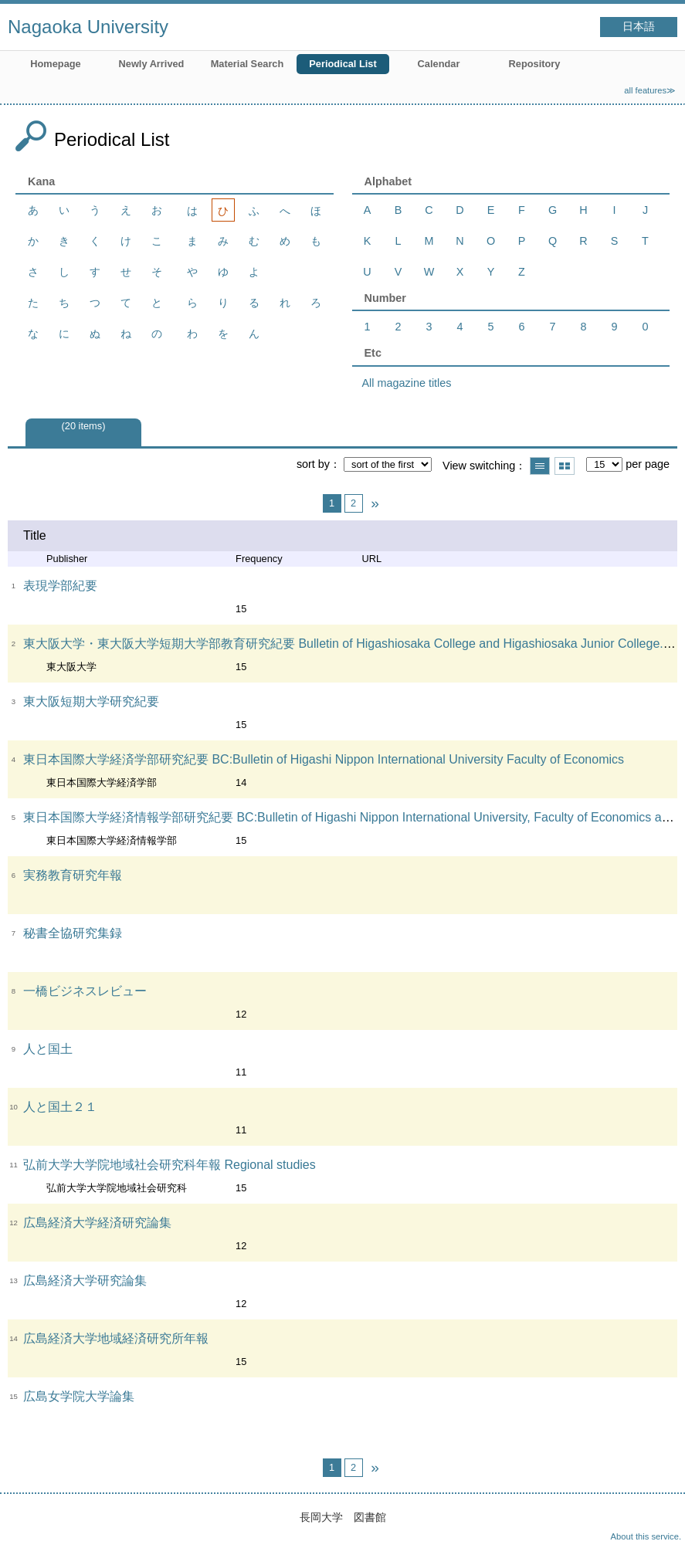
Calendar (439, 63)
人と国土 (48, 1048)
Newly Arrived (152, 63)
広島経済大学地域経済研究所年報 (116, 1338)
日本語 (638, 26)
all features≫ (650, 90)
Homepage (55, 63)
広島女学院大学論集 (78, 1396)
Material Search (247, 63)
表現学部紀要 (60, 585)
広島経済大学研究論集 (85, 1280)
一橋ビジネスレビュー (85, 991)
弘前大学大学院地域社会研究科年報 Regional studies (169, 1164)
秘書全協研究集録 (72, 933)
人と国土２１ (60, 1106)
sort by (313, 464)
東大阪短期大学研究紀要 (91, 701)
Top (658, 1521)
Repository (535, 63)
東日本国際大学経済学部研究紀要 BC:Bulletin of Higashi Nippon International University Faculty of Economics (323, 759)
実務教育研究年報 (72, 875)
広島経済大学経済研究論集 (97, 1222)
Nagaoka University (88, 26)
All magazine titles (407, 383)
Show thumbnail (564, 466)
